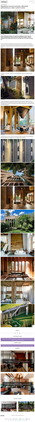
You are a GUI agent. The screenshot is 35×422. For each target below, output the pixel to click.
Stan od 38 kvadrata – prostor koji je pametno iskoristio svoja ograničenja (17, 362)
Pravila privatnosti (11, 420)
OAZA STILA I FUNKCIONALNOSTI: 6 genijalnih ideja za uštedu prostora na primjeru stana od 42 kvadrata (17, 339)
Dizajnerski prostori (4, 4)
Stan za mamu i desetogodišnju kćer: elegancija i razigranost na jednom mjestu (8, 407)
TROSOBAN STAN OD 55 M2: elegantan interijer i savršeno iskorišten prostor (17, 345)
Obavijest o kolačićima (18, 420)
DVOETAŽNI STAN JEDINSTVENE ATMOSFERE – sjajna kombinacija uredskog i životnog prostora (17, 385)
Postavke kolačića (24, 420)
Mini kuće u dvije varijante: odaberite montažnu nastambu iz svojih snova (26, 407)
